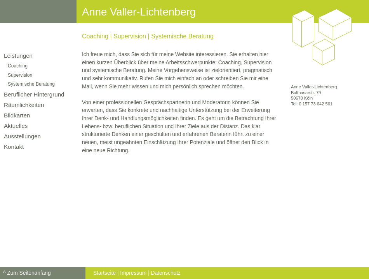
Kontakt (14, 146)
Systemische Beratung (31, 84)
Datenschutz (166, 273)
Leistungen (18, 55)
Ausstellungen (22, 136)
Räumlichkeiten (24, 105)
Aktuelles (16, 125)
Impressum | (134, 273)
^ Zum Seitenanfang (27, 273)
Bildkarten (17, 115)
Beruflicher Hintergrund (34, 94)
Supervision (20, 75)
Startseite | (105, 273)
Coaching (18, 66)
